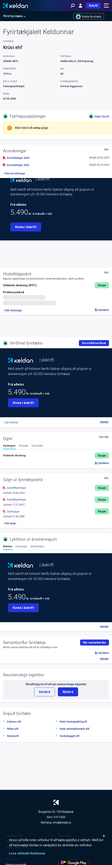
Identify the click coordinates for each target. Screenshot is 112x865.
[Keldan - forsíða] (15, 5)
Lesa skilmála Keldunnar (27, 853)
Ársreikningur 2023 (16, 164)
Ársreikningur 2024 (16, 157)
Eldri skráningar (12, 310)
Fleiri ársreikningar (14, 173)
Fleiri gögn (9, 523)
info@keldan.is (62, 822)
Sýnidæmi (102, 310)
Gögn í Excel (99, 116)
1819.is (7, 73)
